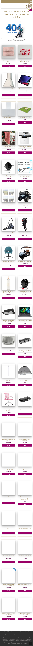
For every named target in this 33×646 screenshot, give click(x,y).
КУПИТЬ (8, 66)
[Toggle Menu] (31, 1)
